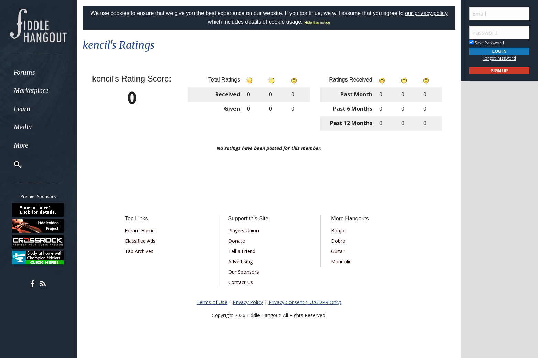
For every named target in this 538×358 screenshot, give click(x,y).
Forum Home (140, 230)
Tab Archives (139, 251)
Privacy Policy (248, 302)
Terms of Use (212, 302)
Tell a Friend (241, 251)
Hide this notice (317, 22)
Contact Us (240, 282)
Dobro (338, 241)
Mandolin (341, 261)
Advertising (240, 261)
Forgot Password (499, 58)
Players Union (243, 230)
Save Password (486, 43)
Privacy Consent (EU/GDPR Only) (304, 302)
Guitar (337, 251)
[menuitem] (38, 72)
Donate (236, 241)
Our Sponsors (243, 272)
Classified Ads (140, 241)
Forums (25, 72)
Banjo (337, 230)
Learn (22, 109)
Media (23, 127)
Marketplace (31, 91)
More (21, 145)
